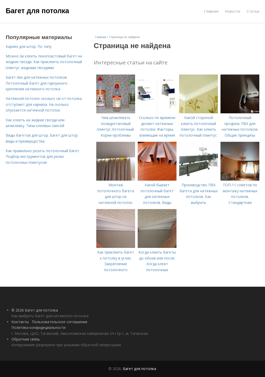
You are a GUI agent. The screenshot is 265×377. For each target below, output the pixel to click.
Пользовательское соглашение (59, 321)
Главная (211, 11)
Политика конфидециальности (38, 327)
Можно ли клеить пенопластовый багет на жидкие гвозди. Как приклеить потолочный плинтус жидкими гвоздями (44, 62)
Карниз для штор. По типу (28, 46)
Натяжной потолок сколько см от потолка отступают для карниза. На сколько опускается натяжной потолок (44, 104)
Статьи (253, 11)
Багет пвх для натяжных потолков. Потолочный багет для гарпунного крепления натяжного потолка (37, 83)
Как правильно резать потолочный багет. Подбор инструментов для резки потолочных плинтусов (43, 156)
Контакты (20, 321)
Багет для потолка (37, 11)
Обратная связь (25, 339)
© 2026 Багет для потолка (34, 310)
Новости (232, 11)
